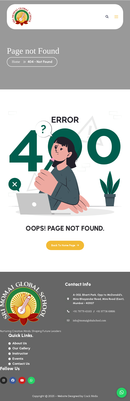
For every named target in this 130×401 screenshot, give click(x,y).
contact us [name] (19, 364)
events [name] (15, 359)
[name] (22, 17)
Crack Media (91, 396)
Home (17, 61)
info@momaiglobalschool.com (89, 320)
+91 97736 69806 (105, 311)
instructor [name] (18, 353)
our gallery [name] (19, 348)
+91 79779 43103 (82, 311)
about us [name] (17, 343)
